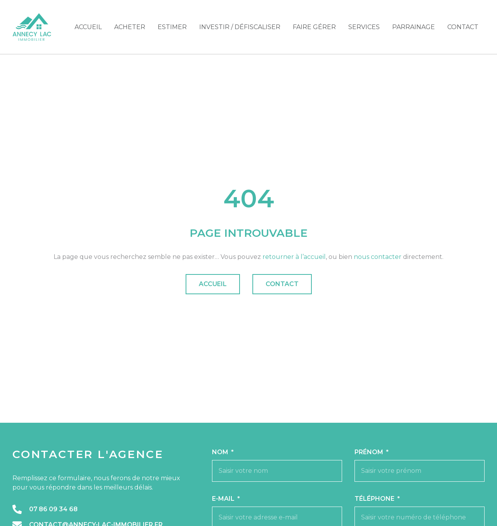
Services (364, 27)
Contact (462, 27)
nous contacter (377, 256)
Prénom (370, 452)
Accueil (88, 27)
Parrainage (413, 27)
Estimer (172, 27)
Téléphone (375, 498)
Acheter (129, 27)
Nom (221, 452)
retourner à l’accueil (294, 256)
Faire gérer (314, 27)
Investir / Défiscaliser (239, 27)
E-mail (224, 498)
